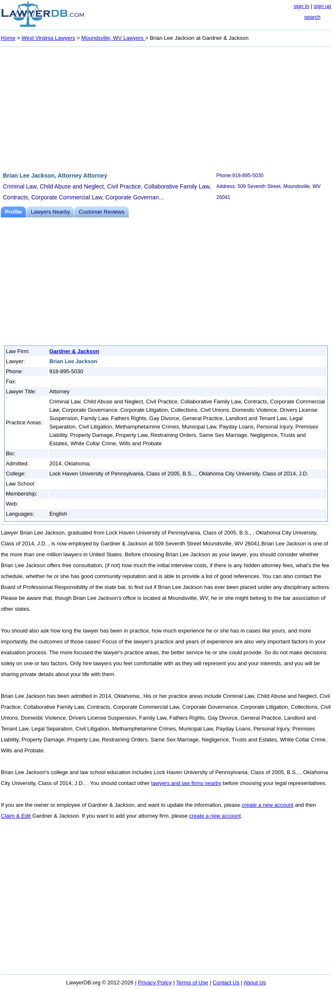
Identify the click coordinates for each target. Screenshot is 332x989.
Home (8, 38)
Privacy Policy (155, 982)
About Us (255, 982)
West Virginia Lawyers (48, 38)
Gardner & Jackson (74, 351)
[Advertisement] (166, 108)
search (312, 17)
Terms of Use (192, 982)
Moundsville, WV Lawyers (113, 38)
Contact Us (225, 982)
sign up (322, 6)
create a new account (268, 805)
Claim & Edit (16, 816)
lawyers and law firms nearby (186, 783)
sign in (301, 6)
